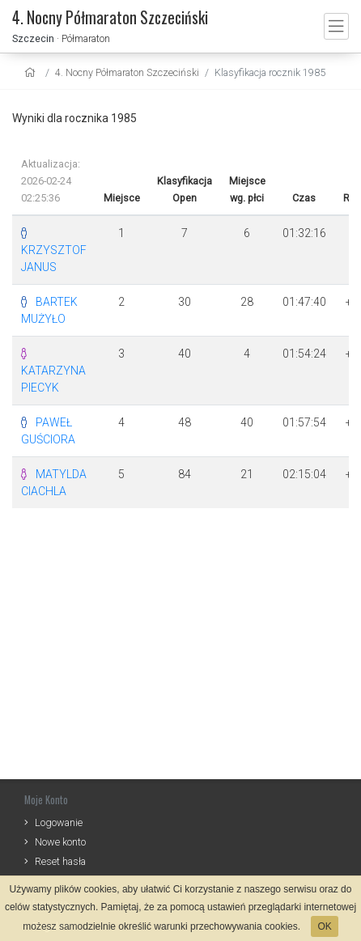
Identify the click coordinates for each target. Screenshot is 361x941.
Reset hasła (60, 861)
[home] (32, 72)
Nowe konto (60, 842)
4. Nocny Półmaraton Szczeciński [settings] (127, 72)
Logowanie (59, 822)
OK (324, 926)
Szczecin (33, 38)
